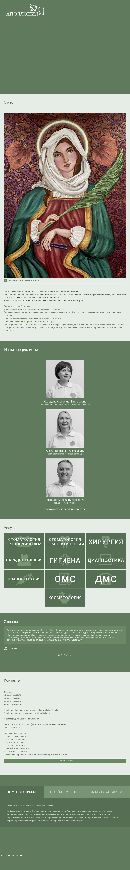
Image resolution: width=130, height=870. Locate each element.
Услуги (9, 527)
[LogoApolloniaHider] (25, 5)
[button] (65, 280)
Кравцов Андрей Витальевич (65, 499)
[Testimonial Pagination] (59, 655)
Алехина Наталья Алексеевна (65, 450)
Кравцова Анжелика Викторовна (65, 401)
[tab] (22, 792)
